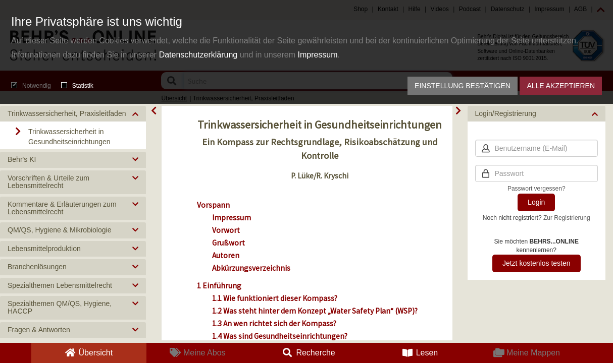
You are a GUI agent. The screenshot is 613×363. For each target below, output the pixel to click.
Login (536, 202)
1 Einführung (219, 285)
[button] (73, 114)
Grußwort (228, 243)
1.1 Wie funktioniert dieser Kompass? (274, 298)
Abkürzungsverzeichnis (251, 268)
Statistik (77, 85)
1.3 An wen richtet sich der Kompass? (274, 323)
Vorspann (213, 205)
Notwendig (31, 85)
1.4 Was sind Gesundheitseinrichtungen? (279, 336)
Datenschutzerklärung (198, 54)
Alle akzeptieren (561, 86)
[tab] (73, 114)
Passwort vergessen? (536, 188)
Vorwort (226, 230)
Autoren (225, 255)
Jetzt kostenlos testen (536, 263)
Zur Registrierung (566, 217)
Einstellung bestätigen (462, 86)
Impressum (317, 54)
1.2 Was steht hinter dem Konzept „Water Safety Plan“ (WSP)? (315, 311)
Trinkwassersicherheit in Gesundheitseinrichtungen (69, 137)
